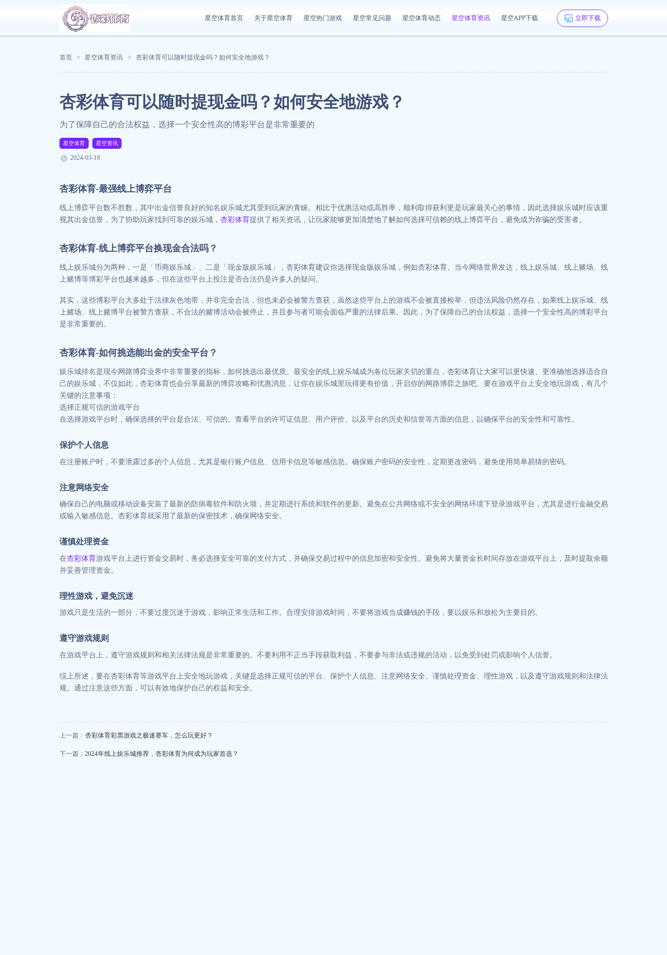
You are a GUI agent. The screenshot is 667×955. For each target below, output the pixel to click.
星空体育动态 (421, 18)
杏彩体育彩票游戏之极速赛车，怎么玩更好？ (149, 735)
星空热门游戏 (323, 18)
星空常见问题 (372, 18)
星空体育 (74, 143)
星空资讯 (107, 143)
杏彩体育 (235, 219)
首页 (65, 57)
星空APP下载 (520, 18)
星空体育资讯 (471, 18)
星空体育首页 (224, 18)
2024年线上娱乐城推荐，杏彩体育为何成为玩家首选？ (162, 753)
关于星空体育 (273, 18)
